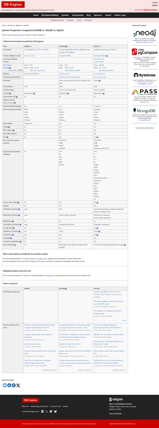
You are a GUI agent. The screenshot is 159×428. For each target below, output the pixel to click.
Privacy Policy (55, 406)
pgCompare (137, 57)
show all (124, 320)
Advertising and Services (39, 406)
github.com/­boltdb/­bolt (31, 74)
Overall (36, 68)
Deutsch (155, 5)
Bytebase (70, 20)
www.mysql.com (99, 74)
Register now (144, 102)
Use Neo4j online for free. (144, 42)
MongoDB (88, 20)
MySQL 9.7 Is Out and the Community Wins (108, 334)
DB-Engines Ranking (50, 15)
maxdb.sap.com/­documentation (69, 77)
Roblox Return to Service (32, 344)
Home (35, 15)
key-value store (39, 50)
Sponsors (98, 15)
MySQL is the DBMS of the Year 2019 (106, 292)
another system (17, 35)
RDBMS (76, 50)
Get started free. (144, 120)
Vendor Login (120, 15)
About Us (25, 406)
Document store (99, 59)
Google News (53, 370)
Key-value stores (39, 70)
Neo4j (79, 20)
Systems (65, 15)
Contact (65, 406)
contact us (41, 259)
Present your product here (144, 128)
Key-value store (29, 56)
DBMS (4, 25)
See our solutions (115, 413)
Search (108, 15)
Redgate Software (151, 10)
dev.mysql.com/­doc (100, 77)
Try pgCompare (145, 66)
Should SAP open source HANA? (70, 344)
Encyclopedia (77, 15)
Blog (89, 15)
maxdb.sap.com (64, 74)
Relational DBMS (65, 56)
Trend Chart (13, 70)
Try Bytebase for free (145, 84)
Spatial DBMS (99, 62)
